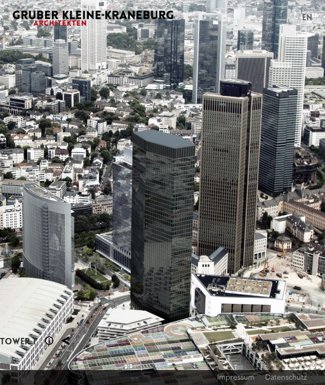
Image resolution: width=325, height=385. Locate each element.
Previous (81, 192)
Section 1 (49, 341)
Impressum (235, 377)
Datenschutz (286, 377)
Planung (65, 341)
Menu (289, 18)
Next (243, 192)
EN (307, 17)
